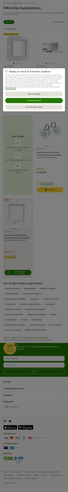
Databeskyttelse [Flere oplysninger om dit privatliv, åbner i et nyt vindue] (11, 89)
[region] (34, 89)
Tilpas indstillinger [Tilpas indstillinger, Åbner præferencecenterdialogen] (34, 94)
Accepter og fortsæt (34, 100)
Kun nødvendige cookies (34, 107)
